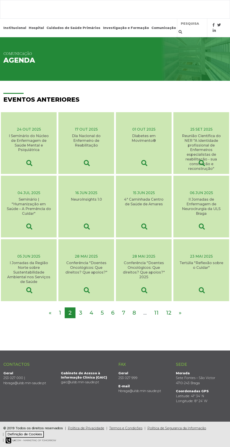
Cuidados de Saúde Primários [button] (73, 28)
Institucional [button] (14, 28)
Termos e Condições (125, 428)
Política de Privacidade (86, 428)
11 (156, 312)
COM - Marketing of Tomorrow (31, 440)
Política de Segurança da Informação (176, 428)
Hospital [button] (36, 28)
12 (168, 312)
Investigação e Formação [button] (126, 28)
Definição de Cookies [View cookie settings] (24, 434)
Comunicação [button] (163, 28)
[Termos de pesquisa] (192, 24)
